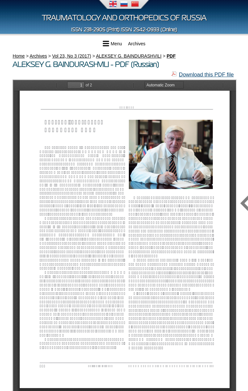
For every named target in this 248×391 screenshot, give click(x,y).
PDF (171, 56)
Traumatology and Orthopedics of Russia (124, 18)
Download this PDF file (206, 75)
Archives (137, 43)
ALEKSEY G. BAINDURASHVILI (128, 56)
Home (19, 56)
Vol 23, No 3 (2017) (71, 56)
